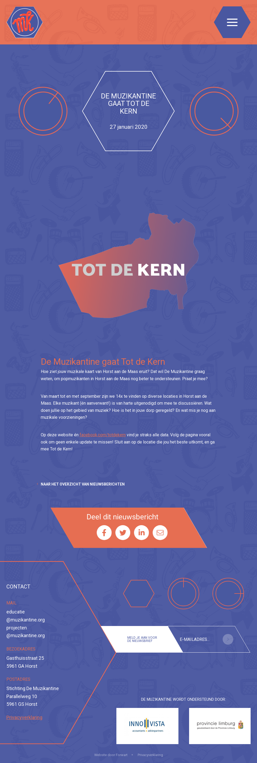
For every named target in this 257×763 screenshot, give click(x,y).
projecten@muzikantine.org (25, 631)
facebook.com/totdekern (103, 434)
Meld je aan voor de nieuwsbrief (142, 639)
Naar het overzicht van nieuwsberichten (83, 484)
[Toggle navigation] (232, 22)
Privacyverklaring (24, 717)
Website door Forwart (111, 755)
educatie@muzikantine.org (25, 616)
